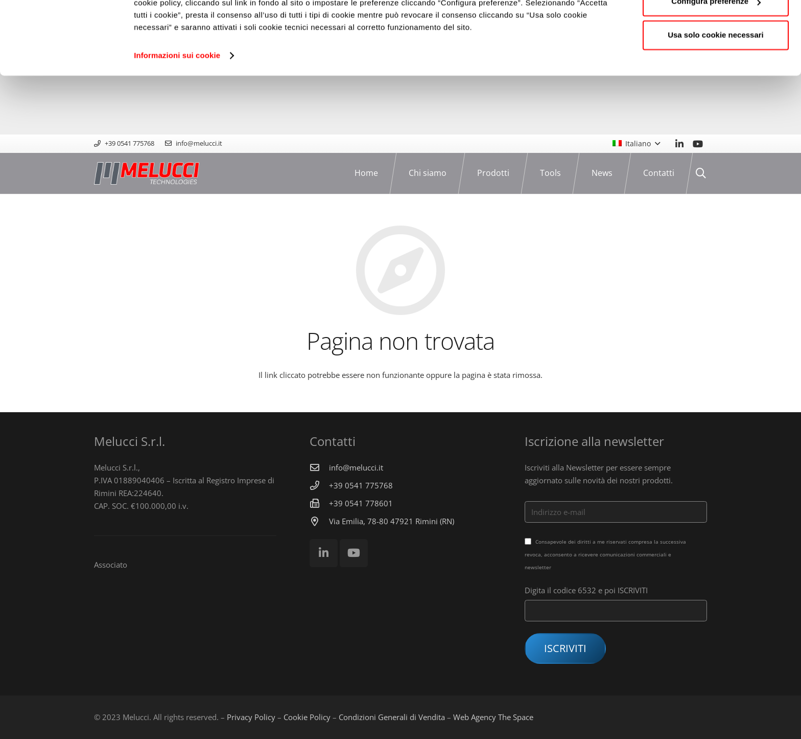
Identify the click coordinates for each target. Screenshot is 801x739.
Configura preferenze (716, 60)
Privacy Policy (251, 717)
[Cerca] (701, 173)
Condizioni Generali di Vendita (392, 717)
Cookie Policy (307, 717)
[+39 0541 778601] (319, 503)
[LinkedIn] (679, 144)
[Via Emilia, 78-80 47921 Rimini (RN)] (319, 521)
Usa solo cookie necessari (716, 93)
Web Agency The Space (493, 717)
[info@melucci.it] (319, 467)
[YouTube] (698, 144)
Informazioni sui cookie (177, 114)
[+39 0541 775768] (319, 485)
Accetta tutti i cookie (715, 27)
